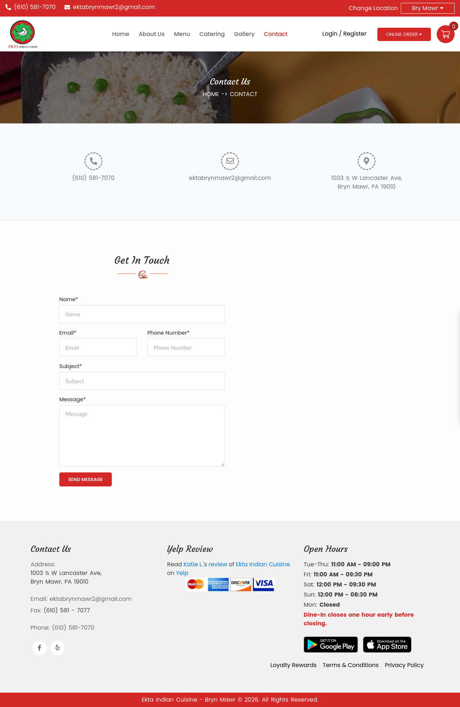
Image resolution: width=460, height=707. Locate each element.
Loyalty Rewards (293, 665)
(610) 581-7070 (35, 7)
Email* (67, 332)
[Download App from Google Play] (331, 644)
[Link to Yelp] (57, 648)
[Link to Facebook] (39, 648)
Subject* (70, 366)
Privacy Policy (404, 665)
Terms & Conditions (351, 665)
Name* (68, 299)
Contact (276, 34)
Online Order (404, 34)
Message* (72, 399)
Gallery (244, 34)
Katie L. (193, 564)
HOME (212, 94)
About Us (152, 34)
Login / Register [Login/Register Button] (344, 34)
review (217, 564)
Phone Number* (168, 332)
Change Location (373, 8)
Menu (182, 34)
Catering (212, 34)
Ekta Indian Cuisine (263, 564)
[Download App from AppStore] (387, 644)
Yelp (182, 573)
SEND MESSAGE (85, 479)
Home (120, 34)
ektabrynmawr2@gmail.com (114, 7)
